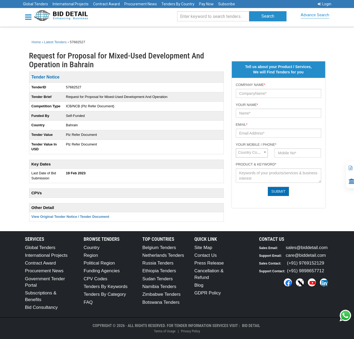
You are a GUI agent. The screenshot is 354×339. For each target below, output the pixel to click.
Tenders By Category (105, 294)
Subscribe (226, 4)
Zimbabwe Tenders (161, 294)
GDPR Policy (207, 292)
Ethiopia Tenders (159, 270)
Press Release (209, 263)
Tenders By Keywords (106, 286)
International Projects (71, 4)
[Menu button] (29, 16)
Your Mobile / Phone (256, 145)
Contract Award (106, 4)
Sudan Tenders (157, 278)
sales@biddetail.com (307, 247)
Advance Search (315, 15)
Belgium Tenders (159, 247)
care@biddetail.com (306, 255)
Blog (199, 285)
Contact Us (205, 255)
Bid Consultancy (41, 307)
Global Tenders (35, 4)
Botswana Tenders (161, 302)
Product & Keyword (256, 164)
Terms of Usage (164, 331)
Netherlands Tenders (163, 255)
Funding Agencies (102, 270)
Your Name (247, 105)
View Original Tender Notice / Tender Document (70, 217)
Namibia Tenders (159, 286)
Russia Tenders (158, 263)
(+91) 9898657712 (305, 270)
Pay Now (206, 4)
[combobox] (252, 152)
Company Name (250, 85)
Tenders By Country (177, 4)
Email (242, 125)
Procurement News (140, 4)
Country (92, 247)
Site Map (203, 247)
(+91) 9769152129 (305, 263)
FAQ (88, 302)
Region (91, 255)
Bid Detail (251, 325)
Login (324, 4)
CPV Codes (96, 278)
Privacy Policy (190, 331)
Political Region (99, 263)
